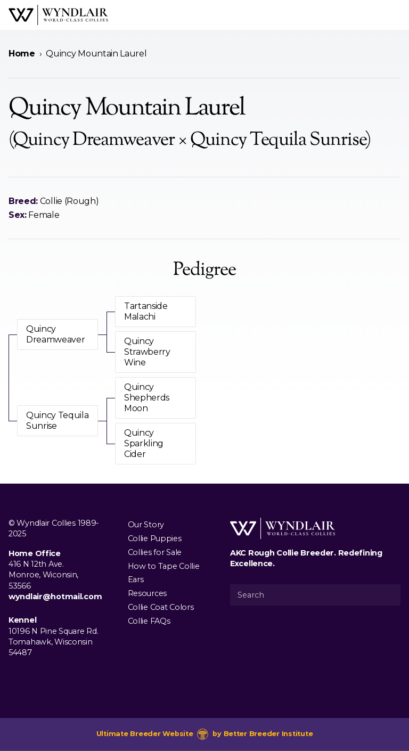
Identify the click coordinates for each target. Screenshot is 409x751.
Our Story (146, 524)
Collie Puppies (155, 538)
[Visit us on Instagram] (32, 677)
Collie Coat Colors (161, 606)
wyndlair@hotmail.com (55, 596)
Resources (147, 593)
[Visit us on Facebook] (15, 677)
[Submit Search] (388, 595)
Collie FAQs (149, 620)
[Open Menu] (396, 15)
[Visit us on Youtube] (49, 677)
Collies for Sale (155, 552)
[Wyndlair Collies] (58, 15)
